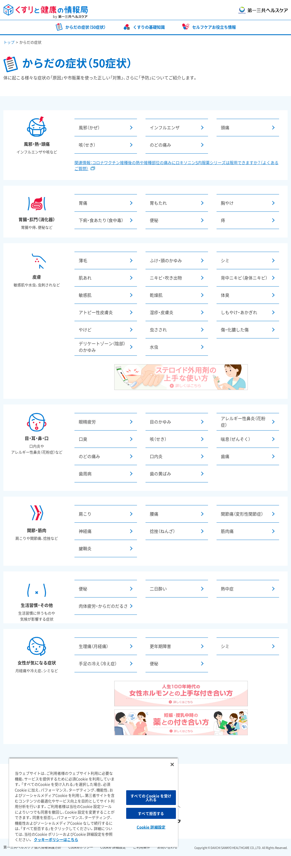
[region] (93, 802)
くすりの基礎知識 (149, 27)
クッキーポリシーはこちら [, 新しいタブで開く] (56, 839)
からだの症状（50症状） (85, 27)
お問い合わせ (167, 847)
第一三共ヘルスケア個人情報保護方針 (32, 847)
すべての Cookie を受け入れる (150, 797)
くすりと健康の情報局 (45, 11)
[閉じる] (172, 764)
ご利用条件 (141, 847)
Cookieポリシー (80, 847)
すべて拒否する (151, 813)
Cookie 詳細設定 (113, 847)
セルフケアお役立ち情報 (214, 27)
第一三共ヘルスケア (263, 10)
